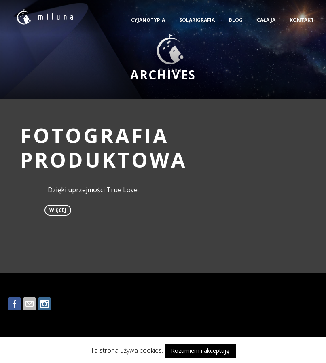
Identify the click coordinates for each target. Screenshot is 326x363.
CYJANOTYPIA (148, 20)
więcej (57, 210)
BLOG (236, 20)
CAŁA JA (266, 20)
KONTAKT (302, 20)
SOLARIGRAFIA (197, 20)
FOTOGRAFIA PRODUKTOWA (103, 148)
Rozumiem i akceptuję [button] (200, 351)
